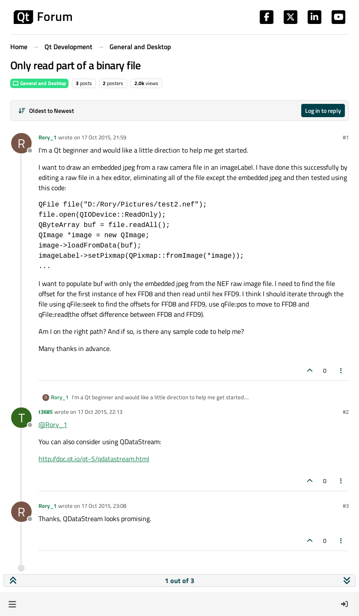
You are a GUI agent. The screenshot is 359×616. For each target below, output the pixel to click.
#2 (346, 411)
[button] (12, 604)
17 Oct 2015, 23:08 (103, 505)
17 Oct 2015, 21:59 (103, 137)
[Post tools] (341, 370)
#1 (346, 137)
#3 (346, 505)
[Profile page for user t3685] (21, 417)
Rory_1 (47, 137)
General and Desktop (39, 83)
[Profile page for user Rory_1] (21, 143)
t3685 (46, 411)
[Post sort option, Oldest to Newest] (46, 110)
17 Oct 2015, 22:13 (99, 411)
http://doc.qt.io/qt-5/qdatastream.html (94, 459)
